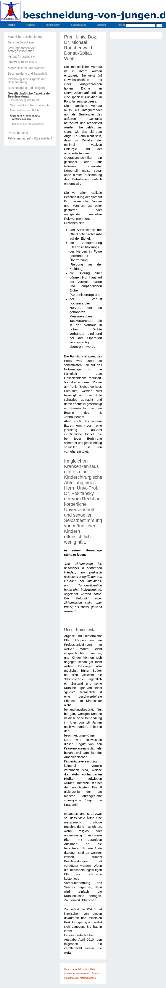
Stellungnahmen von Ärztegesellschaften (21, 49)
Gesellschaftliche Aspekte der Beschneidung (29, 95)
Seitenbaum (78, 24)
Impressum (53, 24)
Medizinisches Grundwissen (26, 67)
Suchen (101, 24)
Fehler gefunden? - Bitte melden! (30, 138)
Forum (121, 24)
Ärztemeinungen (21, 119)
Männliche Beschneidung (25, 36)
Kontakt (30, 24)
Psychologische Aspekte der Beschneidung (27, 81)
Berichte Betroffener (21, 42)
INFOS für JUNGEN (21, 56)
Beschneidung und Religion (26, 87)
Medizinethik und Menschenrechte (29, 105)
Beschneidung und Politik (24, 110)
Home (11, 24)
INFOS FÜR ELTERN (22, 62)
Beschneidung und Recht (24, 100)
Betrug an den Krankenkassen (28, 124)
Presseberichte (18, 132)
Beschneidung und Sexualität (27, 73)
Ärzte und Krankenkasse (25, 115)
